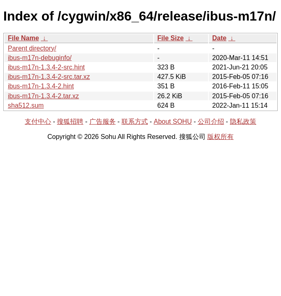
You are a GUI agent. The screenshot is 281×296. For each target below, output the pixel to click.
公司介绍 (211, 121)
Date (219, 38)
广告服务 (102, 121)
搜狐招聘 (70, 121)
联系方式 (135, 121)
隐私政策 (243, 121)
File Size (170, 38)
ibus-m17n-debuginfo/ (40, 57)
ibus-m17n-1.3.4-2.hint (41, 86)
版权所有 (220, 136)
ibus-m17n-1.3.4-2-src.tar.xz (49, 76)
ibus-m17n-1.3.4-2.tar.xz (43, 95)
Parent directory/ (32, 48)
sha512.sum (26, 105)
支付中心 (38, 121)
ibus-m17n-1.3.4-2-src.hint (46, 67)
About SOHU (173, 121)
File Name (23, 38)
